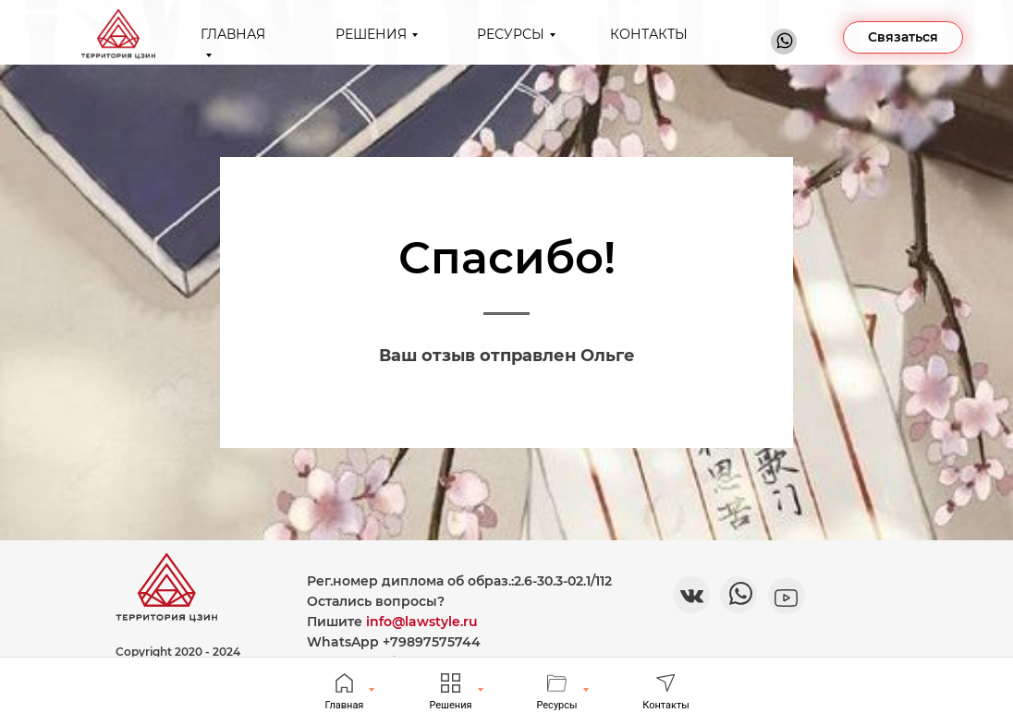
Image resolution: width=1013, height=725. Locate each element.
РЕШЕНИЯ (371, 34)
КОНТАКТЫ (649, 34)
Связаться (903, 37)
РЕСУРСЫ (510, 34)
